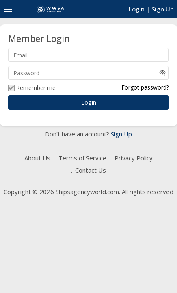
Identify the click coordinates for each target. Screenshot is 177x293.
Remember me (32, 88)
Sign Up (120, 134)
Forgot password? (145, 87)
